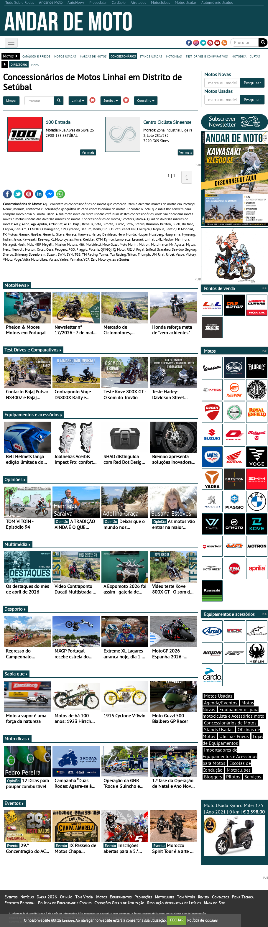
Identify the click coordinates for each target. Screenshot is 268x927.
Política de (202, 920)
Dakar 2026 (47, 897)
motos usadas (65, 56)
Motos (101, 897)
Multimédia (17, 544)
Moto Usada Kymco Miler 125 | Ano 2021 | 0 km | (234, 829)
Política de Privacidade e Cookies (64, 902)
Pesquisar (252, 83)
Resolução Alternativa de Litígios (174, 902)
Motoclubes (239, 770)
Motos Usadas (218, 696)
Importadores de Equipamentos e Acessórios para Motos (230, 756)
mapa (35, 64)
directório (19, 64)
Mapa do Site (214, 902)
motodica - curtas (246, 56)
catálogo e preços (36, 56)
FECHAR (177, 920)
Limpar (11, 100)
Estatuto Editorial (19, 902)
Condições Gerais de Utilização (119, 902)
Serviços (252, 777)
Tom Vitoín (84, 897)
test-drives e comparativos (207, 56)
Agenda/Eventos (220, 703)
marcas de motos (93, 56)
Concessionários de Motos (230, 723)
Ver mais (88, 152)
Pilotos (233, 777)
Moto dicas (17, 739)
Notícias (27, 897)
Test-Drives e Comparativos (33, 350)
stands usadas (151, 56)
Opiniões (15, 479)
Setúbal (110, 100)
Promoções (143, 897)
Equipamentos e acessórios (33, 415)
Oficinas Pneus (234, 736)
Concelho (145, 100)
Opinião (66, 897)
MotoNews (17, 285)
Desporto (15, 609)
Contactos (220, 897)
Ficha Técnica (243, 897)
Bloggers (213, 777)
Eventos (14, 803)
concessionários (123, 56)
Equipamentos (120, 897)
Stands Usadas (219, 729)
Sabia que (16, 674)
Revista (203, 897)
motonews (174, 56)
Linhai (78, 100)
